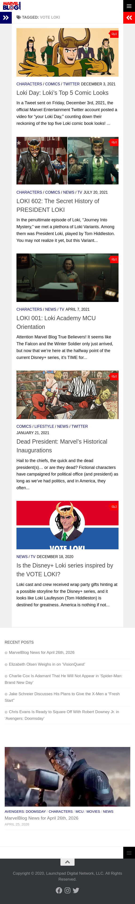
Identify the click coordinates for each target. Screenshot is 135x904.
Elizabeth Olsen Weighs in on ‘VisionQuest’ (47, 664)
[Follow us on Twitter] (76, 890)
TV (79, 192)
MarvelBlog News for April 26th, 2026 (42, 652)
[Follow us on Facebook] (59, 890)
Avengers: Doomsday (25, 811)
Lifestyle (44, 426)
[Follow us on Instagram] (67, 890)
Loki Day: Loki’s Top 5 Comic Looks (62, 92)
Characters (29, 84)
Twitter (71, 84)
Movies (93, 811)
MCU (80, 811)
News (68, 192)
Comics (52, 84)
